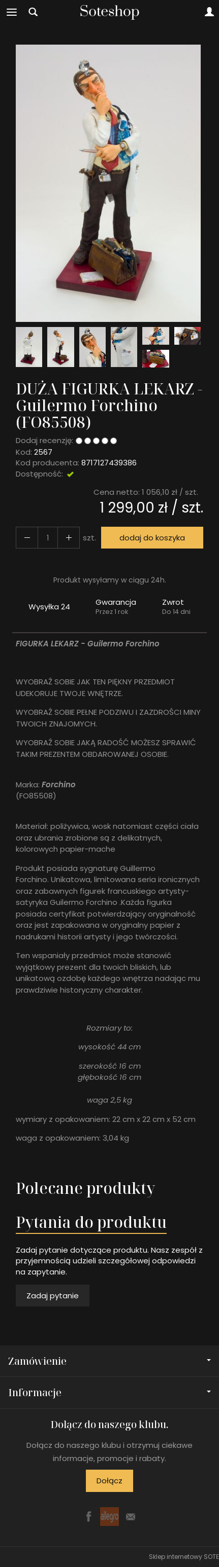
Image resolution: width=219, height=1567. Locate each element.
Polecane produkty (85, 1188)
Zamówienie (109, 1361)
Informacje (109, 1392)
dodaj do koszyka (152, 537)
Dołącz (109, 1480)
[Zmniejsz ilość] (68, 538)
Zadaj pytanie (52, 1295)
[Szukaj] (33, 12)
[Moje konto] (209, 12)
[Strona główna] (109, 12)
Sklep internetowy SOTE (184, 1556)
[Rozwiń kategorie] (11, 12)
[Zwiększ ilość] (27, 538)
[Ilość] (48, 538)
